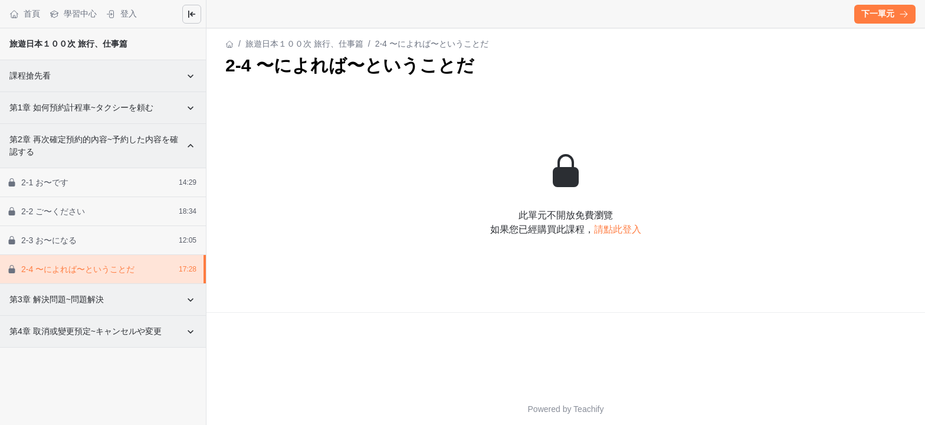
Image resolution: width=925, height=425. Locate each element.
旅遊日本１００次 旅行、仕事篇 (68, 43)
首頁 (24, 14)
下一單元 (884, 13)
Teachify (588, 409)
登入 (121, 14)
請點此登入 (617, 229)
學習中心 (73, 14)
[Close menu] (191, 14)
